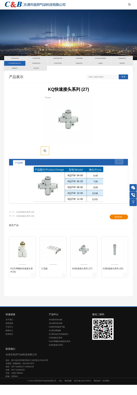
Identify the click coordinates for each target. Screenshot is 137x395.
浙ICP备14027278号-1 (82, 391)
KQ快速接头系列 (56, 355)
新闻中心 (9, 341)
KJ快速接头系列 (55, 348)
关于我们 (9, 330)
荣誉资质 (9, 333)
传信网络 (105, 391)
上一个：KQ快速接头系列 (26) (21, 222)
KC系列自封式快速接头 (58, 344)
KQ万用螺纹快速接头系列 (59, 351)
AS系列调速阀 (55, 341)
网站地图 (68, 391)
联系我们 (9, 344)
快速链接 (10, 324)
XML (60, 391)
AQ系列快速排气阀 (57, 337)
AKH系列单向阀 (55, 333)
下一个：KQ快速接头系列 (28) (21, 226)
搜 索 (123, 87)
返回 (117, 173)
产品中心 (9, 337)
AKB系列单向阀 (55, 330)
